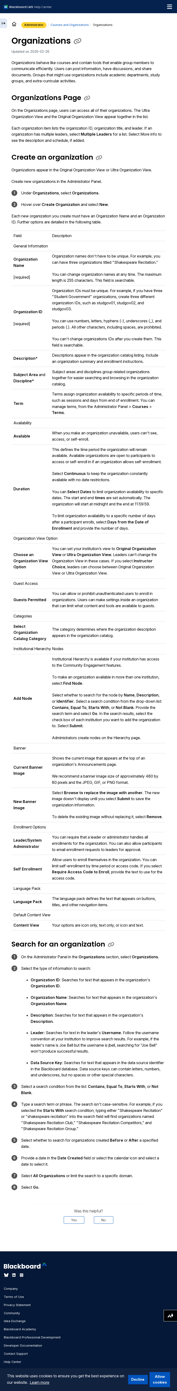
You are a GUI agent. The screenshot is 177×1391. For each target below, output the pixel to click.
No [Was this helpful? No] (103, 1220)
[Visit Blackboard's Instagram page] (21, 1275)
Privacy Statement (17, 1305)
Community (12, 1313)
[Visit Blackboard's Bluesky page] (7, 1275)
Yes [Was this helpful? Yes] (74, 1220)
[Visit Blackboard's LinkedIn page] (14, 1275)
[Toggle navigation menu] (169, 7)
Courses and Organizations (70, 25)
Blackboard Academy (20, 1329)
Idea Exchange (15, 1321)
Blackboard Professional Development (32, 1337)
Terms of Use (14, 1297)
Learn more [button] (39, 1382)
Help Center (12, 1362)
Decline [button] (137, 1379)
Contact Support (16, 1353)
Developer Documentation (23, 1345)
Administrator (34, 25)
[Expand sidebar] (3, 23)
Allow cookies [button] (160, 1379)
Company (11, 1288)
